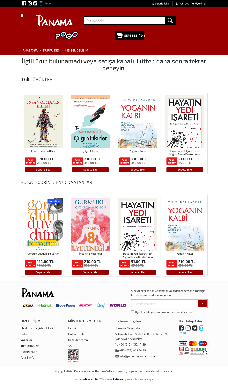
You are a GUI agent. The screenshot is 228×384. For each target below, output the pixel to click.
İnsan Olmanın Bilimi (43, 151)
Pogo (45, 3)
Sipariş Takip (161, 3)
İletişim (26, 334)
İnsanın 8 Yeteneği (90, 253)
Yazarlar (26, 340)
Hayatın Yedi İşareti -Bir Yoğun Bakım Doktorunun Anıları (184, 154)
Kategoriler (29, 351)
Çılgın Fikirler (90, 151)
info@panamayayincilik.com (138, 356)
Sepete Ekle (43, 169)
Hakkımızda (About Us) (37, 328)
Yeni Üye (183, 3)
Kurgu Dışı (51, 50)
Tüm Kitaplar (30, 346)
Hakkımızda (76, 334)
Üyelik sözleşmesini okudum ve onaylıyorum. (164, 312)
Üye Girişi (199, 3)
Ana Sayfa (27, 357)
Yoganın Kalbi (137, 151)
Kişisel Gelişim (76, 50)
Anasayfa (30, 50)
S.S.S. (71, 346)
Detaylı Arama (78, 340)
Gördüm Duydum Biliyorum (43, 253)
